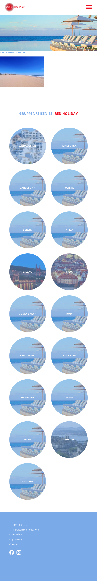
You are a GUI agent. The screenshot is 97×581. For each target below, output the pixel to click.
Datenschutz (16, 534)
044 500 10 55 (20, 525)
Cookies (13, 544)
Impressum (15, 539)
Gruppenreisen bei (48, 113)
